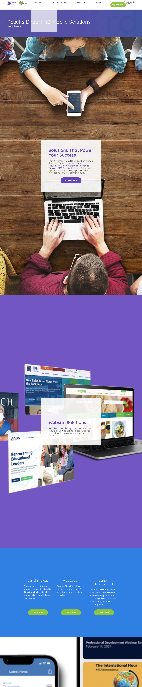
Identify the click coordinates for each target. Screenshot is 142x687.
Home (9, 26)
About (89, 5)
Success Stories (57, 5)
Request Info (71, 180)
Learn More (38, 612)
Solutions (41, 5)
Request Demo (107, 5)
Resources (75, 5)
